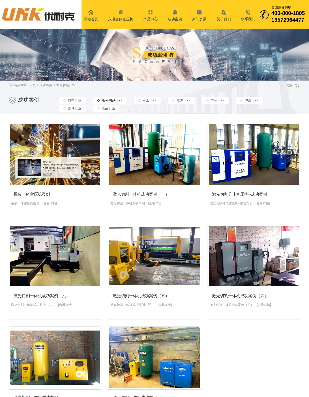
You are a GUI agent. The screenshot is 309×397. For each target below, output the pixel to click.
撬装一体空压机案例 (32, 194)
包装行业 (251, 100)
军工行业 (149, 100)
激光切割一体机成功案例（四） (240, 296)
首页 (33, 85)
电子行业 (217, 100)
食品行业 (108, 108)
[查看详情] (50, 203)
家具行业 (74, 108)
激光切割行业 (65, 85)
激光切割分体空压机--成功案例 (239, 194)
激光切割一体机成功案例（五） (141, 296)
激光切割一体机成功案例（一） (141, 194)
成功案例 (45, 85)
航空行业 (74, 100)
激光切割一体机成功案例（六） (42, 296)
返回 (293, 85)
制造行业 (183, 100)
